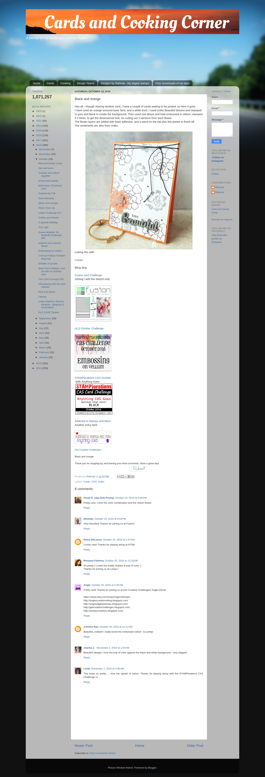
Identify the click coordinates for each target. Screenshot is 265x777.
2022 (39, 116)
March (43, 347)
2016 (39, 145)
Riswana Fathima (94, 560)
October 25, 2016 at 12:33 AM (121, 560)
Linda (87, 668)
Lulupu (79, 259)
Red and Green (46, 291)
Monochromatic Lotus (50, 163)
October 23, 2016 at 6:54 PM (110, 518)
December (45, 149)
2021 (39, 120)
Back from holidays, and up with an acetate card (51, 271)
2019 (39, 130)
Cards (50, 83)
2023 (39, 111)
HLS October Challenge (89, 328)
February (44, 352)
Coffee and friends (48, 217)
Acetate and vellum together (49, 174)
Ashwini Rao (91, 626)
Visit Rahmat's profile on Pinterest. (219, 239)
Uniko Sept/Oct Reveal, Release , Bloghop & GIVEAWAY (51, 304)
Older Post (195, 746)
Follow (215, 173)
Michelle (88, 518)
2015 (39, 363)
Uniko (101, 481)
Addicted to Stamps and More (93, 421)
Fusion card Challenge (88, 275)
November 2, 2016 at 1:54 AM (113, 647)
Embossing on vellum (50, 250)
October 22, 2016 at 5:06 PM (131, 497)
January (44, 357)
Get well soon (46, 168)
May (41, 337)
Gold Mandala (46, 198)
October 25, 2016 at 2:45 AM (107, 585)
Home (36, 83)
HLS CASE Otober (48, 312)
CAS (94, 481)
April (42, 342)
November (45, 154)
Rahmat (219, 187)
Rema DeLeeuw (93, 539)
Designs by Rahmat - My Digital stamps (125, 83)
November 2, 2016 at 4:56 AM (107, 668)
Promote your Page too (222, 219)
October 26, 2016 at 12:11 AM (116, 626)
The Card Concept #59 (51, 279)
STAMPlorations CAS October (93, 377)
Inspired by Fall (46, 193)
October (44, 159)
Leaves (42, 296)
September (45, 318)
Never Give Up (46, 207)
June (42, 333)
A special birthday (48, 222)
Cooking (65, 83)
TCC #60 (43, 227)
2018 (39, 135)
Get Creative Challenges (88, 449)
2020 (39, 125)
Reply (87, 507)
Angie (87, 585)
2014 (39, 368)
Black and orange (48, 203)
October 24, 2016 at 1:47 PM (119, 539)
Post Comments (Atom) (103, 753)
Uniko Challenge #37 (49, 212)
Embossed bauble (48, 180)
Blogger (152, 767)
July (41, 328)
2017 (39, 140)
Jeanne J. (90, 647)
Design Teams (85, 83)
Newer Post (84, 746)
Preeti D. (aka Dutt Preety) (99, 497)
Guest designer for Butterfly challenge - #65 (50, 235)
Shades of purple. (48, 263)
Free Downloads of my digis (173, 83)
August (43, 323)
